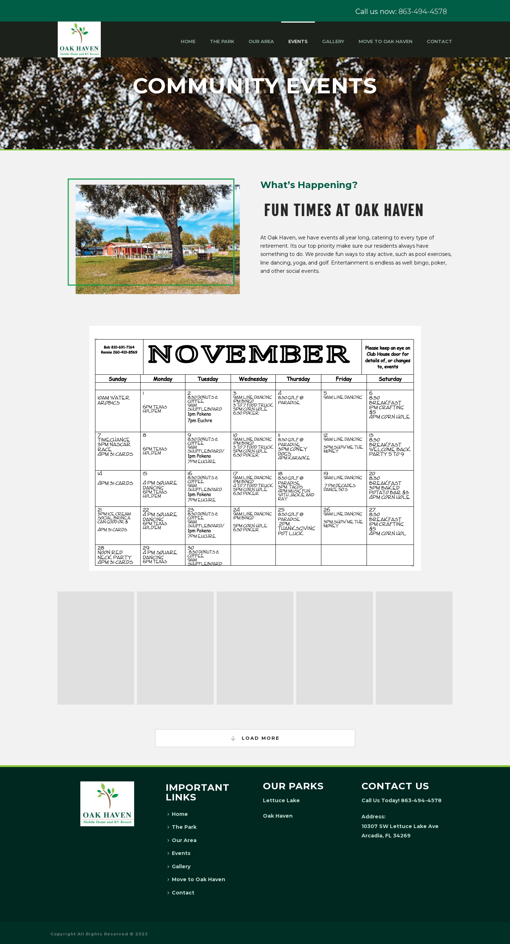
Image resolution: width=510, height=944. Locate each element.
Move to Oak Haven (385, 41)
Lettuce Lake (281, 800)
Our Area (261, 41)
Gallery (333, 41)
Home (188, 41)
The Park (222, 41)
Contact (439, 41)
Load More (255, 738)
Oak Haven (278, 816)
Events (298, 41)
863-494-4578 (422, 11)
